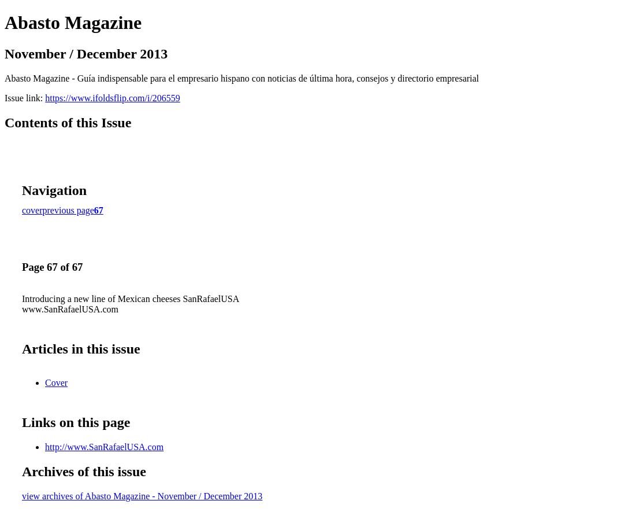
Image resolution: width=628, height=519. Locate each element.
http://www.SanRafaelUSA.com (104, 447)
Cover (56, 383)
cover (32, 210)
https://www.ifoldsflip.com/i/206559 (112, 98)
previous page (68, 210)
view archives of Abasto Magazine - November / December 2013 (142, 496)
